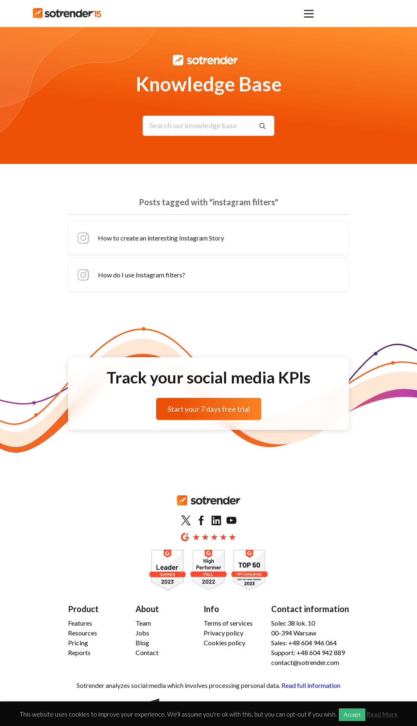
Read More (382, 714)
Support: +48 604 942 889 (308, 652)
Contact (147, 652)
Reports (79, 652)
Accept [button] (352, 714)
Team (143, 623)
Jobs (142, 633)
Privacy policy (223, 633)
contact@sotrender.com (305, 662)
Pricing (78, 643)
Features (80, 623)
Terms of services (228, 623)
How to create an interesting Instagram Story (149, 238)
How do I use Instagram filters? (130, 275)
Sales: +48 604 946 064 (304, 643)
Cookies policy (224, 643)
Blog (142, 643)
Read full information (310, 685)
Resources (82, 633)
